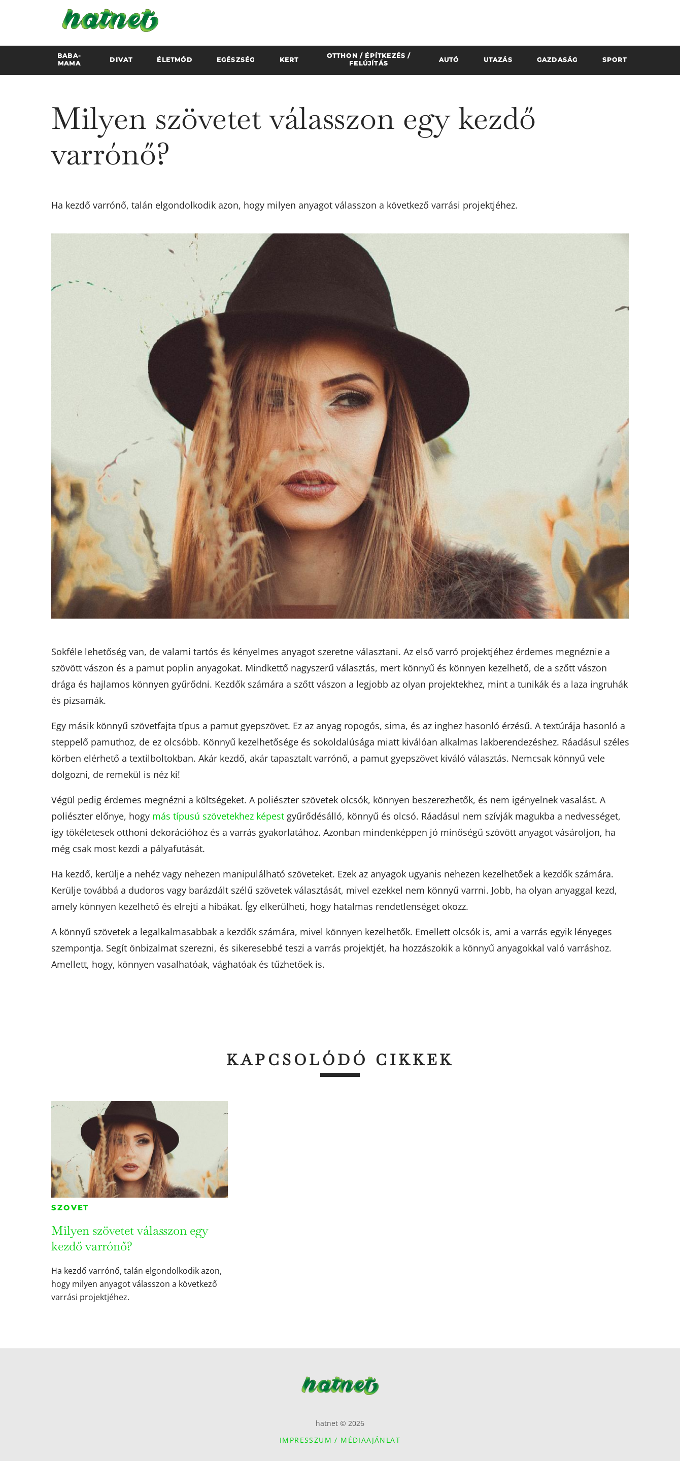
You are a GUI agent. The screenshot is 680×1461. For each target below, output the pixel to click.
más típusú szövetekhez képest (218, 816)
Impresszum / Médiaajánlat (340, 1440)
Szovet (70, 1207)
